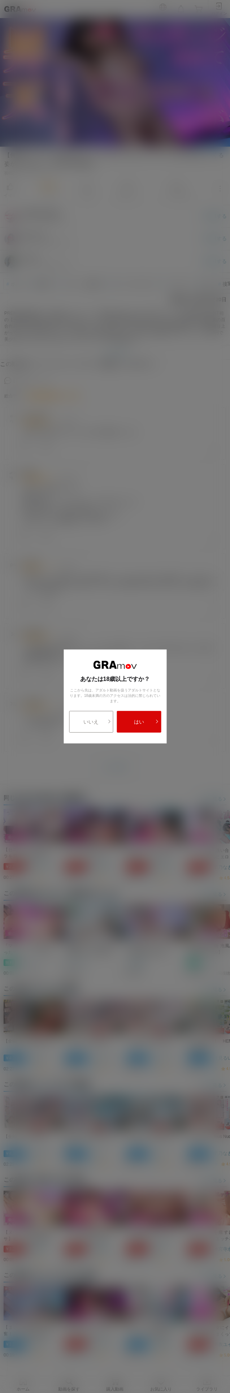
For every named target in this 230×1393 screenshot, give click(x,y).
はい (146, 722)
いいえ (97, 722)
